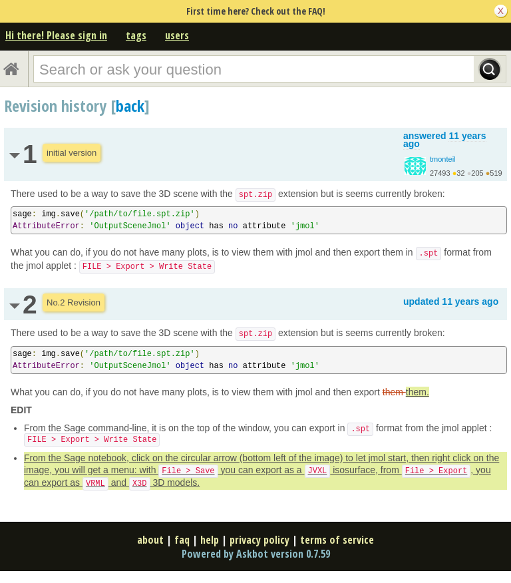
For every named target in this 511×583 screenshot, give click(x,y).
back (130, 105)
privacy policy (259, 539)
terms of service (337, 539)
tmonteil (443, 159)
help (209, 539)
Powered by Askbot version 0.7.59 (256, 553)
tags (136, 35)
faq (182, 539)
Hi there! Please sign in (56, 35)
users (177, 35)
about (150, 539)
